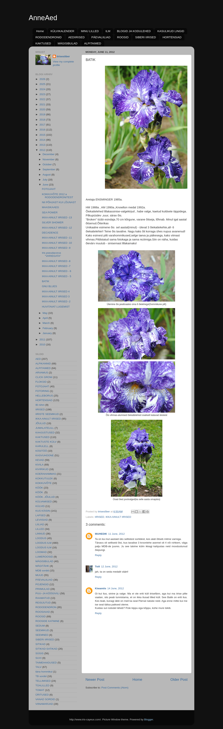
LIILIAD (39, 524)
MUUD (39, 575)
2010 (42, 344)
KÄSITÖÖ (41, 450)
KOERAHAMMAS (45, 473)
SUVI (38, 658)
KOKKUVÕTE (43, 483)
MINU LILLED (90, 31)
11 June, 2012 (116, 533)
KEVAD (39, 460)
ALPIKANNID (43, 363)
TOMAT (39, 690)
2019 (42, 114)
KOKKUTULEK (44, 478)
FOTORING (42, 391)
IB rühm (39, 404)
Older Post (179, 679)
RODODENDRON (45, 607)
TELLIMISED (43, 680)
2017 (42, 124)
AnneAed (43, 18)
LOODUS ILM (43, 542)
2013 (42, 144)
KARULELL (42, 446)
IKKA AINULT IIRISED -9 (56, 247)
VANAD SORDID (45, 699)
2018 (42, 119)
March (46, 323)
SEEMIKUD (42, 630)
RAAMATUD (42, 598)
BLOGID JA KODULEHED (134, 31)
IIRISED (99, 516)
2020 (42, 109)
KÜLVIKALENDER (62, 31)
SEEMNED (41, 634)
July (45, 179)
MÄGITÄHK (42, 565)
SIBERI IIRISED (145, 37)
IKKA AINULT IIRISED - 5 (56, 276)
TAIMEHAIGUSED (46, 662)
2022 (42, 99)
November (49, 159)
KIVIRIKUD (42, 469)
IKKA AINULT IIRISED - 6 (56, 271)
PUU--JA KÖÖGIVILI (47, 593)
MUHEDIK (101, 533)
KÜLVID (40, 506)
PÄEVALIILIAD (100, 37)
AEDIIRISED (76, 37)
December (49, 154)
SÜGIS (39, 653)
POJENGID (42, 584)
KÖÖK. (39, 492)
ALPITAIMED (92, 43)
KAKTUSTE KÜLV (45, 441)
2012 (42, 150)
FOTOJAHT (49, 189)
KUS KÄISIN (42, 510)
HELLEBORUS (44, 395)
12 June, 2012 (109, 566)
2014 (42, 139)
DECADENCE (50, 232)
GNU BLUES (49, 286)
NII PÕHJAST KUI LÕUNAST (59, 202)
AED (38, 358)
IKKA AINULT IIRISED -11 (57, 237)
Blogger (148, 719)
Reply (98, 555)
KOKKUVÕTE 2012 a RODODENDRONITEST (57, 196)
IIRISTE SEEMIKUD (47, 414)
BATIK (45, 281)
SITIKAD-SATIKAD (46, 648)
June (46, 184)
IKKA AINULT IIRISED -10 (57, 242)
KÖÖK (39, 487)
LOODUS (40, 538)
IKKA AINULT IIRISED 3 (56, 296)
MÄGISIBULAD (68, 43)
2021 (42, 104)
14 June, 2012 (115, 588)
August (47, 174)
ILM (108, 31)
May (45, 313)
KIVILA (39, 464)
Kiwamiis (100, 588)
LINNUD (40, 533)
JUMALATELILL (44, 427)
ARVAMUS (41, 372)
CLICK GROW (43, 377)
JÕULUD (40, 423)
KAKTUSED (43, 43)
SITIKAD (40, 644)
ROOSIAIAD (42, 611)
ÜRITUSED (42, 694)
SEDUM (40, 625)
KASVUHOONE (44, 455)
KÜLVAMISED (43, 501)
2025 (42, 84)
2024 (42, 89)
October (48, 164)
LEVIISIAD (41, 519)
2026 (42, 79)
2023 (42, 94)
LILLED (39, 529)
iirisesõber (63, 56)
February (48, 328)
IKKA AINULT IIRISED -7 (56, 266)
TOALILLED (42, 685)
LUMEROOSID (44, 556)
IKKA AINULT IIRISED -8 (56, 261)
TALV (38, 667)
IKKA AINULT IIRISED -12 (57, 227)
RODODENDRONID (48, 37)
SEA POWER (50, 212)
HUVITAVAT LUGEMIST (56, 306)
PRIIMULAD (42, 589)
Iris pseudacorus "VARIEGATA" (51, 254)
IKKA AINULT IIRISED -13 (57, 217)
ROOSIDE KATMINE (47, 621)
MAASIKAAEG (50, 207)
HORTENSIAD (172, 37)
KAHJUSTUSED (44, 432)
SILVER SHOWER (53, 222)
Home (40, 31)
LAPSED (40, 515)
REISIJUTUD (43, 602)
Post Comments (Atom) (114, 687)
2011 (42, 339)
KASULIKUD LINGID (170, 31)
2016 (42, 129)
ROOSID (122, 37)
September (49, 169)
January (48, 333)
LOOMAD (41, 552)
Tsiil (97, 566)
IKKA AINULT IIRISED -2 (56, 301)
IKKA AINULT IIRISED (118, 516)
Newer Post (95, 679)
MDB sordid (42, 570)
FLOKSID (41, 381)
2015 (42, 134)
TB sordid (41, 676)
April (46, 318)
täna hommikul (43, 671)
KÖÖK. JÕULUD (45, 496)
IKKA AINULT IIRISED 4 (56, 291)
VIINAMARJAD (44, 703)
